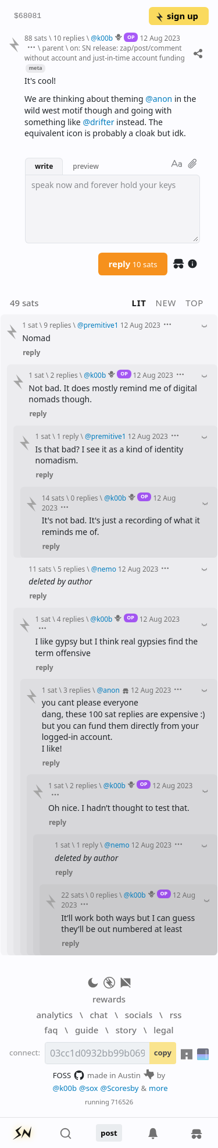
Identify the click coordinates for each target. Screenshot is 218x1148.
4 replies (70, 618)
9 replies (57, 324)
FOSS (69, 1075)
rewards (109, 999)
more (158, 1088)
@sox (88, 1088)
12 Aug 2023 (160, 37)
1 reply (68, 436)
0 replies (84, 497)
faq (51, 1030)
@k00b (64, 1088)
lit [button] (139, 303)
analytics (55, 1015)
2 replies (64, 375)
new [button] (166, 303)
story (126, 1030)
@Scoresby (119, 1088)
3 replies (77, 690)
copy (162, 1052)
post (109, 1133)
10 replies (69, 37)
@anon (158, 98)
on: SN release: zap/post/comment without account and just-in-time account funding (104, 52)
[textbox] (112, 209)
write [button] (44, 166)
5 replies (71, 568)
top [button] (194, 303)
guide (86, 1030)
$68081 (27, 16)
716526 (122, 1101)
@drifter (98, 121)
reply (133, 264)
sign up (176, 16)
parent (53, 47)
